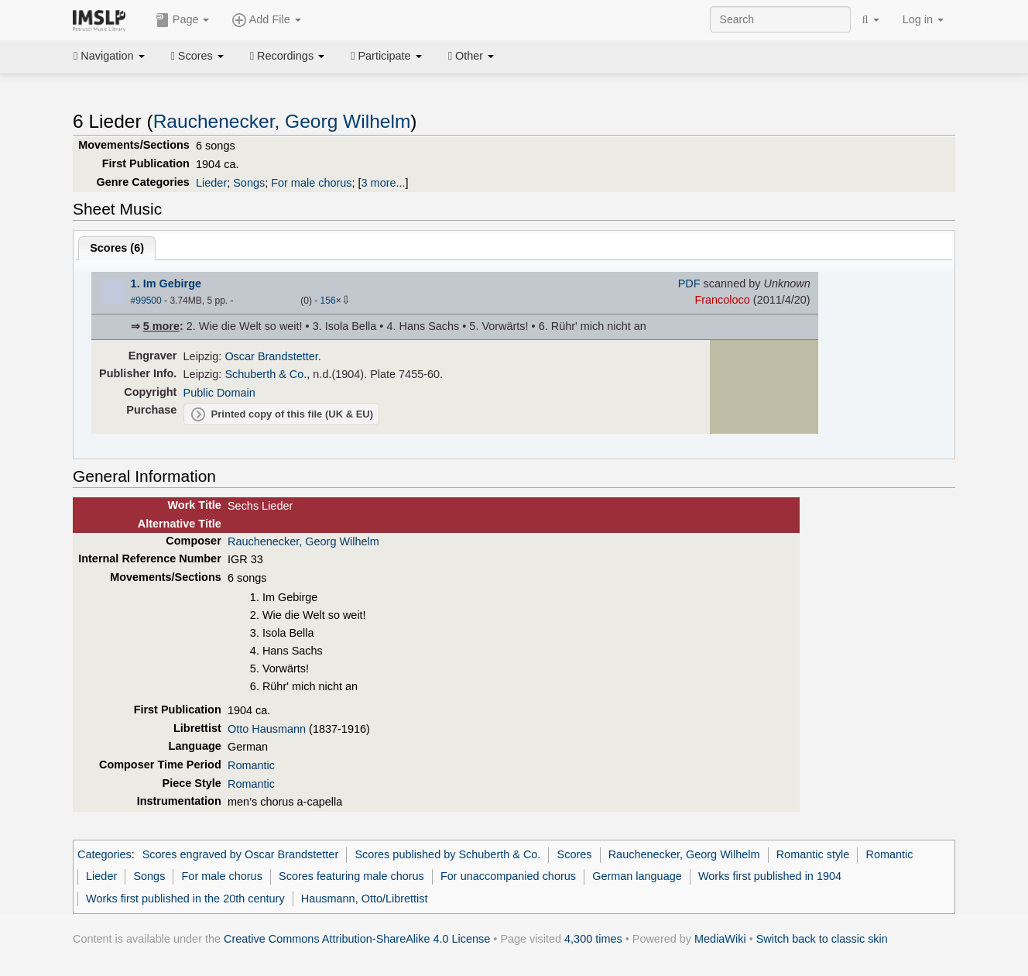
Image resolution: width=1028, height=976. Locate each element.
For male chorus (311, 183)
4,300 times (593, 939)
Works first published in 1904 (769, 876)
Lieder (211, 183)
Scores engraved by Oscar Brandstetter (240, 854)
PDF (689, 283)
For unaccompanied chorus (508, 876)
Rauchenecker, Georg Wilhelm (282, 121)
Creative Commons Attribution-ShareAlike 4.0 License (357, 939)
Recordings (287, 56)
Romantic (251, 765)
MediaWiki (720, 939)
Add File (266, 20)
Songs (249, 183)
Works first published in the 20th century (185, 898)
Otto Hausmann (267, 729)
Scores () (117, 248)
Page (183, 20)
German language (637, 876)
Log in (923, 19)
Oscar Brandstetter (270, 356)
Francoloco (721, 300)
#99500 (146, 300)
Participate (386, 56)
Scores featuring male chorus (351, 876)
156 (328, 300)
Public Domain (219, 393)
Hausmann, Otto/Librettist (364, 898)
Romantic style (813, 854)
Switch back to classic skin (822, 939)
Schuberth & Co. (265, 374)
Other (471, 56)
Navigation (109, 56)
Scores (197, 56)
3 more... (384, 183)
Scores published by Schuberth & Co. (447, 854)
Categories (104, 854)
